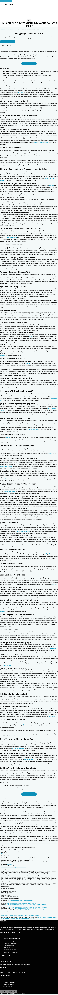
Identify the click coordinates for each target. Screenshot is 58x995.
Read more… (4, 853)
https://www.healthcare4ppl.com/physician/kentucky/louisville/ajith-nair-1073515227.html (28, 907)
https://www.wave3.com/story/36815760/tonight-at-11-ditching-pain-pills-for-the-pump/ (20, 915)
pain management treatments (41, 142)
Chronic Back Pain (11, 29)
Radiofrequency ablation (10, 491)
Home (3, 29)
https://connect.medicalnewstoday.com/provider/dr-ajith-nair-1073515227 (26, 908)
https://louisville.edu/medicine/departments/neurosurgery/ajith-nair (29, 909)
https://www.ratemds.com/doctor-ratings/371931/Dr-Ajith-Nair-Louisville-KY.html (23, 905)
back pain (20, 92)
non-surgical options (47, 553)
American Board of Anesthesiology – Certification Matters (13, 867)
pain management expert (24, 724)
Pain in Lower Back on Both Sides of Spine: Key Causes (16, 785)
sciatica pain (53, 648)
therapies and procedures (6, 466)
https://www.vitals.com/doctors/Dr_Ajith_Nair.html (15, 901)
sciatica (31, 336)
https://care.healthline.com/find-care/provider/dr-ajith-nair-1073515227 (21, 903)
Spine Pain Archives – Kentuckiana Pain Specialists (15, 789)
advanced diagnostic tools (30, 759)
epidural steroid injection (10, 479)
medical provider (7, 665)
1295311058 (9, 864)
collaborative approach (11, 237)
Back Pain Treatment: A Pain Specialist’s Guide (14, 787)
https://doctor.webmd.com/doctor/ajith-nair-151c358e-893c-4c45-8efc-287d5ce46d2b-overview (25, 904)
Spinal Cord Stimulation (32, 429)
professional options (22, 75)
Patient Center (52, 716)
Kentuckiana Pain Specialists (23, 531)
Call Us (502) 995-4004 (6, 4)
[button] (29, 20)
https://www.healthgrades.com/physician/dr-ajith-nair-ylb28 (20, 900)
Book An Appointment (29, 63)
